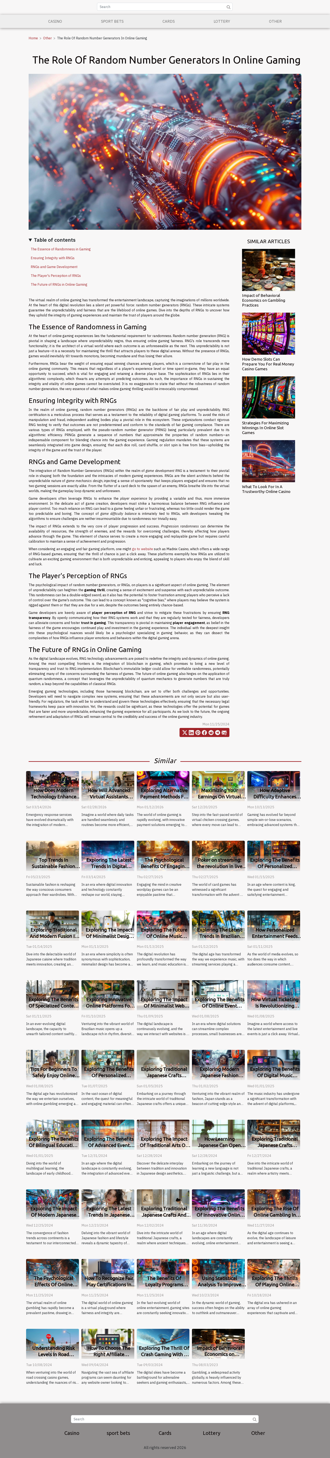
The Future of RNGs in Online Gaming (59, 284)
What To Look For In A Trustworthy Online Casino (266, 489)
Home (33, 38)
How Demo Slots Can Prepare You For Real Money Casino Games (268, 364)
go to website (142, 549)
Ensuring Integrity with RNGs (53, 258)
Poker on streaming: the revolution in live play (219, 866)
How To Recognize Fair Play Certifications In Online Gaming (108, 1284)
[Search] (165, 7)
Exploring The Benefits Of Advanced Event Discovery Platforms (109, 1145)
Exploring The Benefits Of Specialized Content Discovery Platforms (54, 1006)
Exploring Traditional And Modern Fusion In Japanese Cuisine (53, 936)
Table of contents (55, 239)
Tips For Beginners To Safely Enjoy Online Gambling (53, 1075)
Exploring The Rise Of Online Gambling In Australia (274, 1215)
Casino (55, 21)
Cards (168, 21)
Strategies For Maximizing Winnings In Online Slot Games (265, 428)
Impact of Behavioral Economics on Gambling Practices (263, 300)
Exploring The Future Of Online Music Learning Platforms (164, 936)
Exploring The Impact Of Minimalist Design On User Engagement (109, 936)
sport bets (112, 21)
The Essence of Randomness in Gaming (61, 249)
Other (275, 21)
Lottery (222, 21)
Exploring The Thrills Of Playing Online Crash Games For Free (274, 1284)
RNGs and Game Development (54, 267)
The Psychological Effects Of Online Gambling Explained (53, 1284)
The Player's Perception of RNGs (56, 276)
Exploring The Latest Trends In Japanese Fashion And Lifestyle (109, 1215)
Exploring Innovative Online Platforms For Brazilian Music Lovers (109, 1006)
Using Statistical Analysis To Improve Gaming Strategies (219, 1284)
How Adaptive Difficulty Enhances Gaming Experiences (275, 797)
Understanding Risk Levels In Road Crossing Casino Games (54, 1354)
